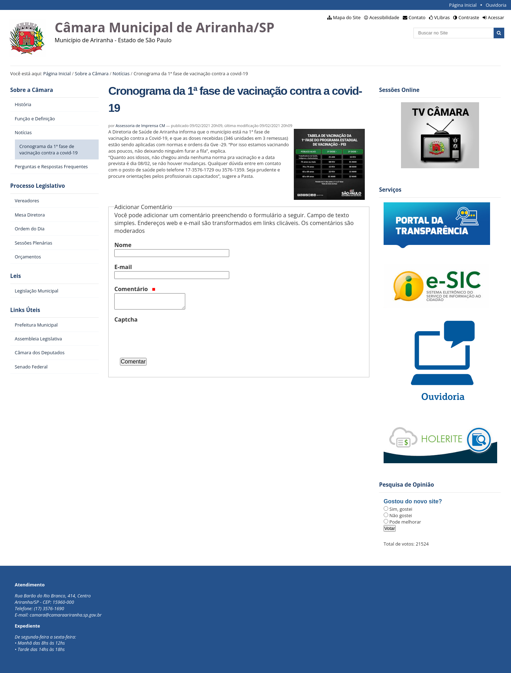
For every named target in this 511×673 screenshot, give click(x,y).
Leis (15, 276)
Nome (122, 245)
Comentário (134, 289)
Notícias (121, 73)
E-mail (123, 267)
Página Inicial (463, 5)
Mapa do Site (347, 17)
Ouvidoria (496, 5)
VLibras (442, 17)
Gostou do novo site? (413, 501)
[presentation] (168, 337)
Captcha (125, 319)
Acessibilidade (384, 17)
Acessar (496, 17)
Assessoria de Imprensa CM (140, 125)
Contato (417, 17)
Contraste (468, 17)
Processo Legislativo (37, 186)
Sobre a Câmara (92, 73)
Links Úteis (25, 310)
